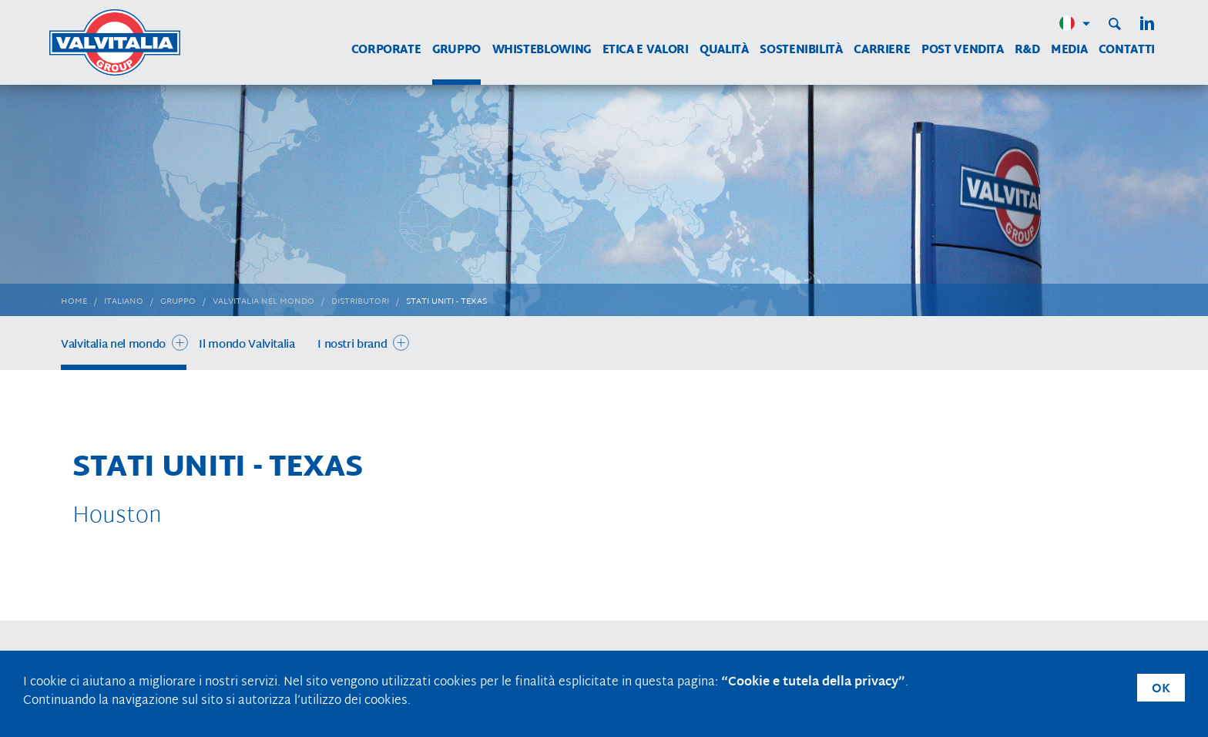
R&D (1027, 50)
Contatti (1127, 50)
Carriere (882, 50)
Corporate (386, 50)
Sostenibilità (801, 50)
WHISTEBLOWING (541, 50)
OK (1161, 689)
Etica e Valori (645, 50)
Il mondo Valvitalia (246, 345)
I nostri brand (352, 345)
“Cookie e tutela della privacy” (813, 682)
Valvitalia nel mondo (113, 345)
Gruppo (456, 50)
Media (1069, 50)
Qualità (724, 50)
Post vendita (962, 50)
